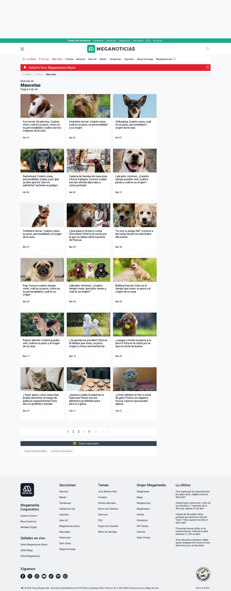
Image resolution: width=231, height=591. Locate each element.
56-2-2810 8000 (121, 588)
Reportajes (64, 531)
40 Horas (157, 40)
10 (96, 432)
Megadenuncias (164, 59)
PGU (100, 520)
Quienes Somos (28, 515)
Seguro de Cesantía (108, 526)
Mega (140, 497)
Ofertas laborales (107, 503)
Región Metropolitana (35, 451)
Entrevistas (65, 537)
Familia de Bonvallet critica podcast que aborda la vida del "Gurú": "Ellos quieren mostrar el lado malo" (192, 518)
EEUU (148, 40)
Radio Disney (143, 537)
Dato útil (92, 59)
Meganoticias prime (69, 526)
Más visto (57, 59)
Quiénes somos (137, 588)
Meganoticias (144, 503)
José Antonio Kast (107, 491)
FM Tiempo (142, 526)
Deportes (129, 59)
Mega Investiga (145, 59)
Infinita (140, 514)
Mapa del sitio (152, 588)
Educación (111, 40)
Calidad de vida (67, 508)
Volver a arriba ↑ (203, 588)
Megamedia (143, 491)
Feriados (102, 497)
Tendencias (115, 59)
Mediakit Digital (28, 527)
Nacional (80, 59)
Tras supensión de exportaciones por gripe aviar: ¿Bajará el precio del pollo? (193, 494)
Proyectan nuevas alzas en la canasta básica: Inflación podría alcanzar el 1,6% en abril (192, 531)
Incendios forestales (61, 451)
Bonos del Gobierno (108, 508)
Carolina (141, 531)
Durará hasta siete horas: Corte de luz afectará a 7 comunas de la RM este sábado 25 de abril (193, 506)
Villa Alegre (138, 40)
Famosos (103, 514)
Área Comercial (28, 521)
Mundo (103, 59)
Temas (38, 74)
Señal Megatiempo (30, 556)
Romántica (142, 520)
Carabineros (124, 40)
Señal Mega (26, 550)
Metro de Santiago (107, 531)
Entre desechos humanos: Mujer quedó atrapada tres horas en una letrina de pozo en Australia (193, 542)
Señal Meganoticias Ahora (33, 544)
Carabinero (98, 40)
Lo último (31, 59)
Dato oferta (65, 543)
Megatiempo (143, 508)
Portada (69, 59)
